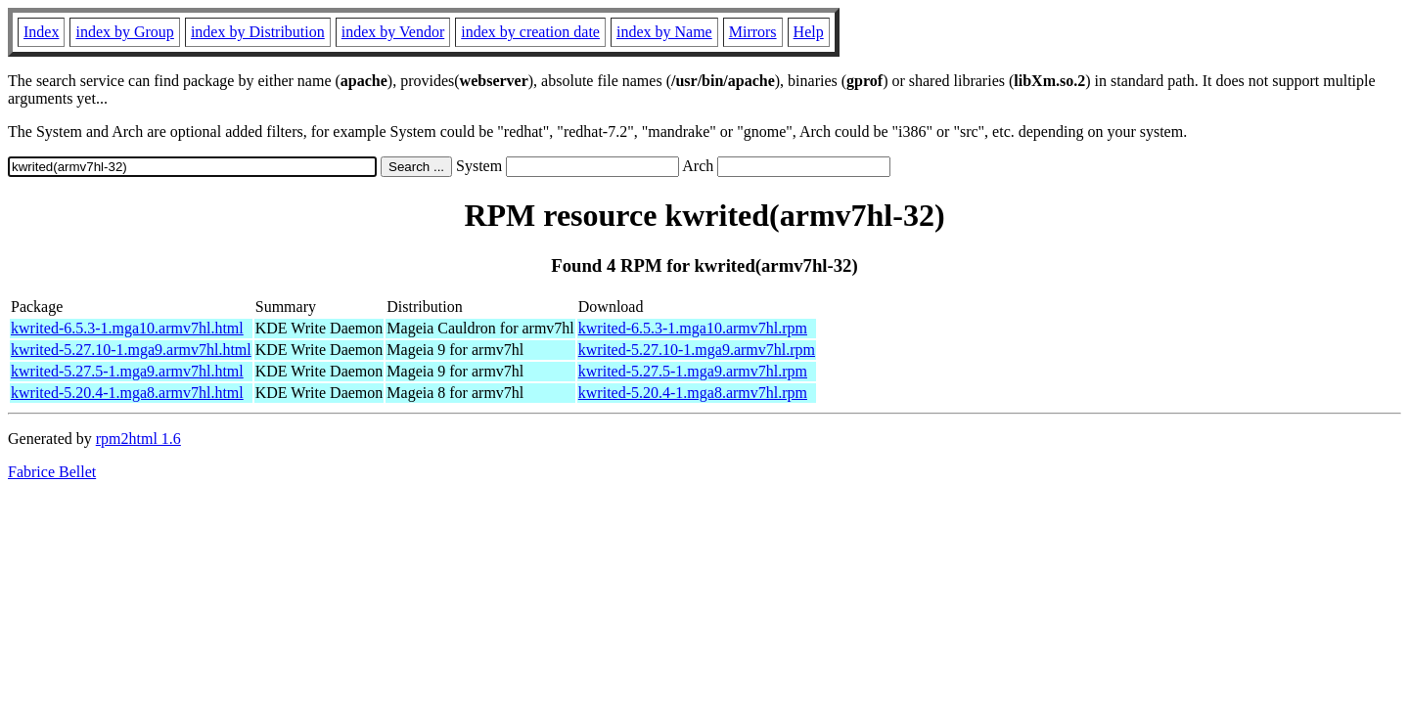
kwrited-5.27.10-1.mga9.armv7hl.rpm (696, 349)
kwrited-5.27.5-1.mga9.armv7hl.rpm (692, 371)
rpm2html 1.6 (138, 438)
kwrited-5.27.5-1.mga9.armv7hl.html (127, 371)
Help (809, 31)
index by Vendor (392, 31)
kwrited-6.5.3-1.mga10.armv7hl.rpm (692, 328)
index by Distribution (258, 31)
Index (41, 31)
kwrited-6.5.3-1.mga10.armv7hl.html (127, 328)
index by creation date (530, 31)
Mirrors (753, 31)
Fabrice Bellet (52, 471)
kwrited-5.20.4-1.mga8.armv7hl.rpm (692, 392)
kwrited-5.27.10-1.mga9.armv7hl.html (131, 349)
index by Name (664, 31)
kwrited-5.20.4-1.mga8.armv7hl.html (127, 392)
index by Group (124, 31)
